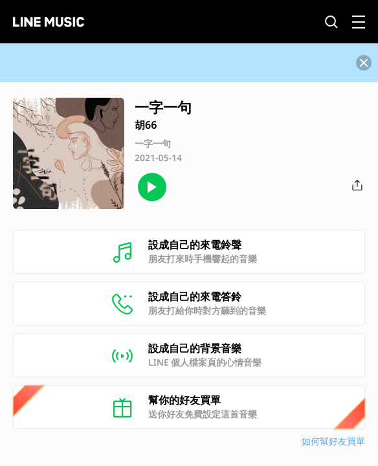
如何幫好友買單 (333, 441)
